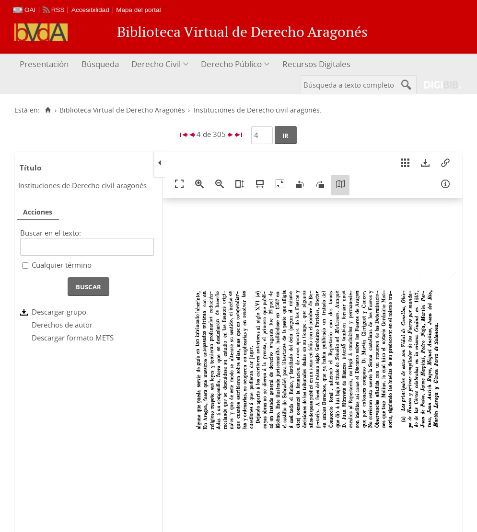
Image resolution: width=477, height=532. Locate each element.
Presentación (44, 63)
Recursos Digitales (316, 63)
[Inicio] (48, 110)
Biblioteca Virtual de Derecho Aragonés (122, 110)
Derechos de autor (62, 324)
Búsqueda (100, 63)
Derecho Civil (156, 63)
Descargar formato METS (73, 337)
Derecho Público (231, 63)
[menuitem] (45, 64)
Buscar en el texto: (50, 233)
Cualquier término (62, 265)
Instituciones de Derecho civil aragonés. (83, 185)
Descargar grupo (59, 312)
